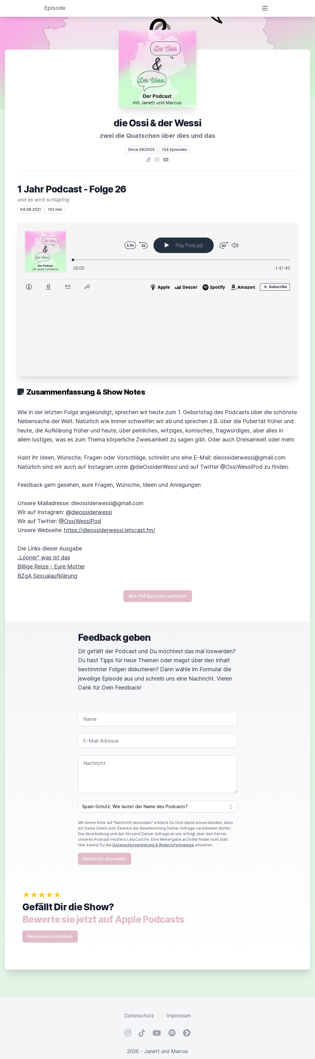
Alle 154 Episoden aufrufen (158, 515)
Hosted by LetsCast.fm (157, 993)
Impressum (179, 935)
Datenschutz (139, 935)
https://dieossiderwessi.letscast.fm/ (109, 449)
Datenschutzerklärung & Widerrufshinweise (153, 764)
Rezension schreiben (50, 855)
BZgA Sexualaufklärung (47, 495)
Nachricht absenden (104, 778)
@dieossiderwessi (89, 431)
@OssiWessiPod (80, 440)
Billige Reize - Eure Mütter (51, 485)
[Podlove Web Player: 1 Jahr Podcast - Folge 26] (157, 260)
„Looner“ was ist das (43, 476)
